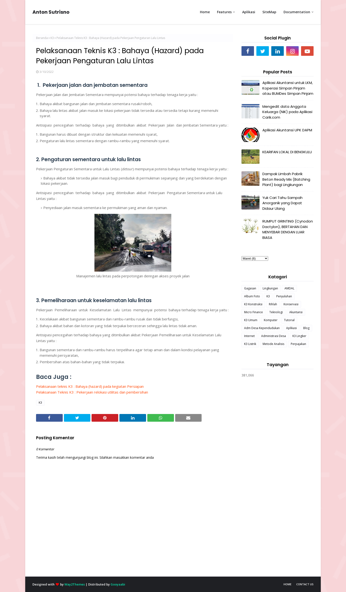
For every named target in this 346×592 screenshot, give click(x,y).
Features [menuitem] (224, 12)
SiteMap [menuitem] (269, 12)
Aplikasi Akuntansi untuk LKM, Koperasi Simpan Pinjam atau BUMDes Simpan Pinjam (287, 88)
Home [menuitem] (205, 12)
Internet (249, 336)
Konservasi (291, 304)
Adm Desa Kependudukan (262, 328)
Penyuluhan (284, 296)
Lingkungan (270, 288)
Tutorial (289, 320)
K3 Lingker (299, 336)
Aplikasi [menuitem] (248, 12)
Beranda (42, 38)
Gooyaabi (118, 584)
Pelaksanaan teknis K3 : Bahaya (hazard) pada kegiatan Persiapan (90, 386)
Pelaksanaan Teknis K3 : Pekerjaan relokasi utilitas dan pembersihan (92, 392)
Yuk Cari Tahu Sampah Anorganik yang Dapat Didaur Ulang (282, 203)
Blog (306, 328)
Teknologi (276, 312)
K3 (52, 38)
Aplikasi (291, 328)
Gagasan (250, 288)
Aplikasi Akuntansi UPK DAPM (287, 130)
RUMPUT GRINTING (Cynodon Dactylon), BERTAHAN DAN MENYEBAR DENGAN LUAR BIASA (287, 229)
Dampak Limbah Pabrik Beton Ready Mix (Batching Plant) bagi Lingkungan (286, 179)
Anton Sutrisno (50, 12)
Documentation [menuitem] (297, 12)
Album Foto (252, 296)
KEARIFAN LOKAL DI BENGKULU (287, 151)
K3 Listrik (250, 344)
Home (287, 584)
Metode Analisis (273, 344)
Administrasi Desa (273, 336)
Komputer (271, 320)
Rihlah (273, 304)
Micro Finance (253, 312)
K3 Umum (250, 320)
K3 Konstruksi (253, 304)
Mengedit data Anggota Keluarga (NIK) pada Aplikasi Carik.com (287, 112)
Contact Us (305, 584)
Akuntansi (296, 312)
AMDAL (289, 288)
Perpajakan (298, 344)
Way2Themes (74, 584)
